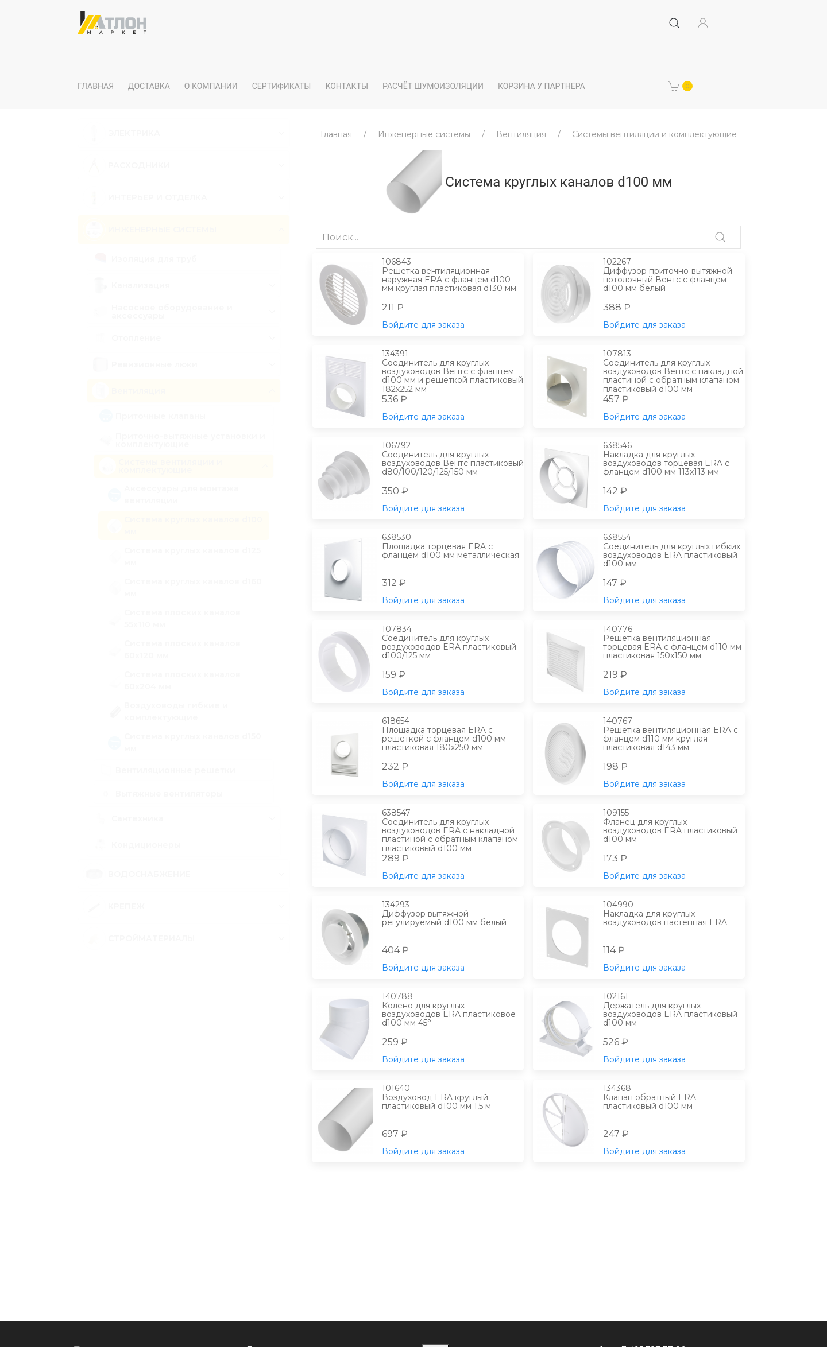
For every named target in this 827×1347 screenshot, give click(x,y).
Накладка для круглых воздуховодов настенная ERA (674, 913)
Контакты (346, 86)
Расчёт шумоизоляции (433, 86)
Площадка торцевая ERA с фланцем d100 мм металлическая (453, 546)
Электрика (134, 133)
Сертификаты (281, 86)
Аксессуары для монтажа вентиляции (173, 494)
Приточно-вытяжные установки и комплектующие (182, 440)
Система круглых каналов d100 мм (184, 525)
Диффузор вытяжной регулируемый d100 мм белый (453, 913)
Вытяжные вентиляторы (161, 793)
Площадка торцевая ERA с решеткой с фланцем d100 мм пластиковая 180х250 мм (453, 734)
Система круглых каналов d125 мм (184, 556)
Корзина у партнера (541, 86)
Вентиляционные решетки (167, 770)
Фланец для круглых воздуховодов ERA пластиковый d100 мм (674, 826)
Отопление (136, 338)
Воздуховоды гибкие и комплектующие (167, 711)
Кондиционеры (136, 844)
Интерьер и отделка (157, 197)
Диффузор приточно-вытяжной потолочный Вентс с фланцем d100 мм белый (674, 275)
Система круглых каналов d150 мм (184, 742)
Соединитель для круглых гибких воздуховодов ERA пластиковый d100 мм (674, 551)
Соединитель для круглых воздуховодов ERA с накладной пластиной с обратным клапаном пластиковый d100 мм (453, 830)
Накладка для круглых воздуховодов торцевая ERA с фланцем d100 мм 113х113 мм (674, 459)
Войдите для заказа (423, 325)
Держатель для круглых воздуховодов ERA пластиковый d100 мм (674, 1010)
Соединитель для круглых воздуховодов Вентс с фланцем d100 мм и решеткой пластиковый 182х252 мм (453, 371)
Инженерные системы (162, 230)
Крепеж (126, 906)
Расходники (139, 165)
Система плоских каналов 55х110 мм (174, 618)
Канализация (140, 285)
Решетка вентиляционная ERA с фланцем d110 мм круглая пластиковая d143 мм (674, 734)
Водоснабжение (149, 874)
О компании (211, 86)
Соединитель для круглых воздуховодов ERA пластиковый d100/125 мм (453, 643)
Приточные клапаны (152, 416)
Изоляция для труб (144, 258)
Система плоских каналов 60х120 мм (174, 649)
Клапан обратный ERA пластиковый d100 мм (674, 1097)
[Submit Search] (674, 23)
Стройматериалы (151, 938)
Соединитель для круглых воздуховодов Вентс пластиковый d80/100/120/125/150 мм (453, 459)
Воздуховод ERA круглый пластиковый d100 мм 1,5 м (453, 1097)
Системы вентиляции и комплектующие (170, 466)
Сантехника (137, 818)
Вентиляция (138, 391)
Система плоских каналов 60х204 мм (174, 680)
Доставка (149, 86)
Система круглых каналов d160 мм (184, 587)
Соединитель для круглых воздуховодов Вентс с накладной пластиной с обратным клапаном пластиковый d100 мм (674, 371)
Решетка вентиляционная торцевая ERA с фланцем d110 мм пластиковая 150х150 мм (674, 643)
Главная (96, 86)
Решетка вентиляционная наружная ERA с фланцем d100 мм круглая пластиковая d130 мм (453, 275)
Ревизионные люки (154, 364)
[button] (680, 86)
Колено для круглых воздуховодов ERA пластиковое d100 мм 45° (453, 1010)
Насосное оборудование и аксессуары (172, 312)
